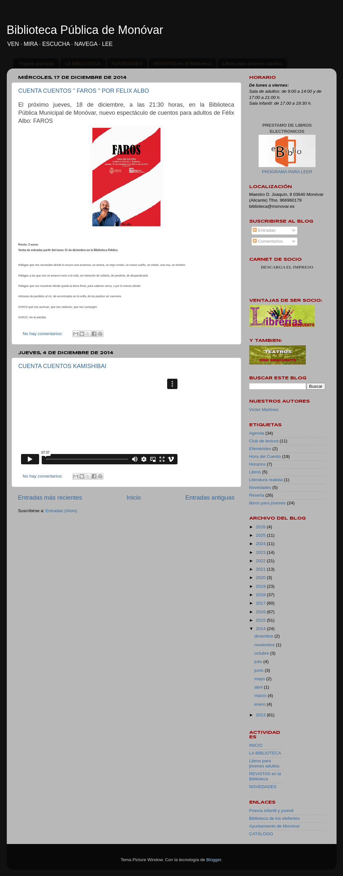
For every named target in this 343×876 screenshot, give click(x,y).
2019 (261, 586)
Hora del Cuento (265, 456)
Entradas (264, 230)
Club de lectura (264, 440)
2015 (261, 620)
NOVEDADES (127, 63)
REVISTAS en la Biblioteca (182, 63)
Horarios (257, 464)
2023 (261, 552)
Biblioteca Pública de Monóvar (85, 30)
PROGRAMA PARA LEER (287, 171)
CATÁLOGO (261, 833)
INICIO (256, 745)
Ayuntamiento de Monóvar (274, 826)
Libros (255, 472)
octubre (262, 653)
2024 (261, 543)
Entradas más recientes (50, 497)
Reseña (256, 495)
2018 (261, 594)
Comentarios (268, 241)
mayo (260, 678)
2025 (261, 535)
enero (260, 704)
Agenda (256, 433)
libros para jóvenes (267, 503)
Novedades (260, 487)
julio (258, 661)
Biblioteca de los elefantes (274, 818)
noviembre (265, 644)
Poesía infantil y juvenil (271, 810)
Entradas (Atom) (61, 510)
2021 (261, 569)
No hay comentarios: (43, 333)
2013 (261, 714)
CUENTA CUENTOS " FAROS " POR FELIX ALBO (83, 91)
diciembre (264, 636)
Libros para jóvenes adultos (252, 63)
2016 (261, 611)
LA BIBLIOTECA (83, 63)
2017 (261, 603)
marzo (261, 695)
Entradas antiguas (209, 497)
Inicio (134, 497)
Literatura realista (266, 479)
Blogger (213, 859)
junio (259, 670)
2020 (261, 577)
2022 (261, 560)
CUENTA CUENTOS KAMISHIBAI (62, 366)
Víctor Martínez (264, 409)
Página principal (36, 63)
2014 (261, 628)
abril (259, 687)
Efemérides (260, 448)
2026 (261, 526)
